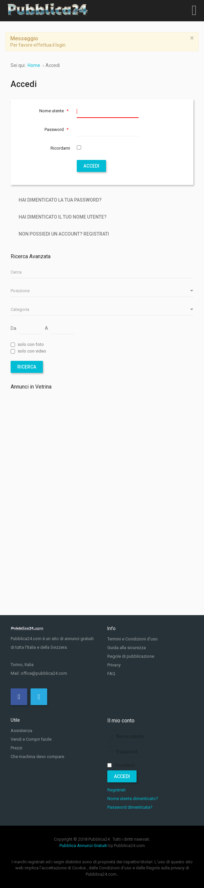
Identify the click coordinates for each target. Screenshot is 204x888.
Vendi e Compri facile (31, 739)
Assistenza (21, 730)
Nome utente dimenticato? (132, 798)
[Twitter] (39, 697)
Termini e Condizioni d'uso (132, 638)
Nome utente (54, 110)
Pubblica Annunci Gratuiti (83, 845)
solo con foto (31, 344)
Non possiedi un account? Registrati (64, 234)
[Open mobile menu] (194, 10)
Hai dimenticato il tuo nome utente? (63, 217)
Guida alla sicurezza (126, 647)
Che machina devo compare (37, 756)
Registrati (116, 789)
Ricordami (60, 148)
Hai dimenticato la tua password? (60, 200)
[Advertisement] (102, 453)
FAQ (111, 673)
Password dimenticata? (130, 807)
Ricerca (26, 367)
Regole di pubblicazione (130, 656)
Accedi (91, 166)
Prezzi (16, 747)
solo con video (32, 351)
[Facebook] (19, 697)
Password (57, 129)
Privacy (114, 664)
